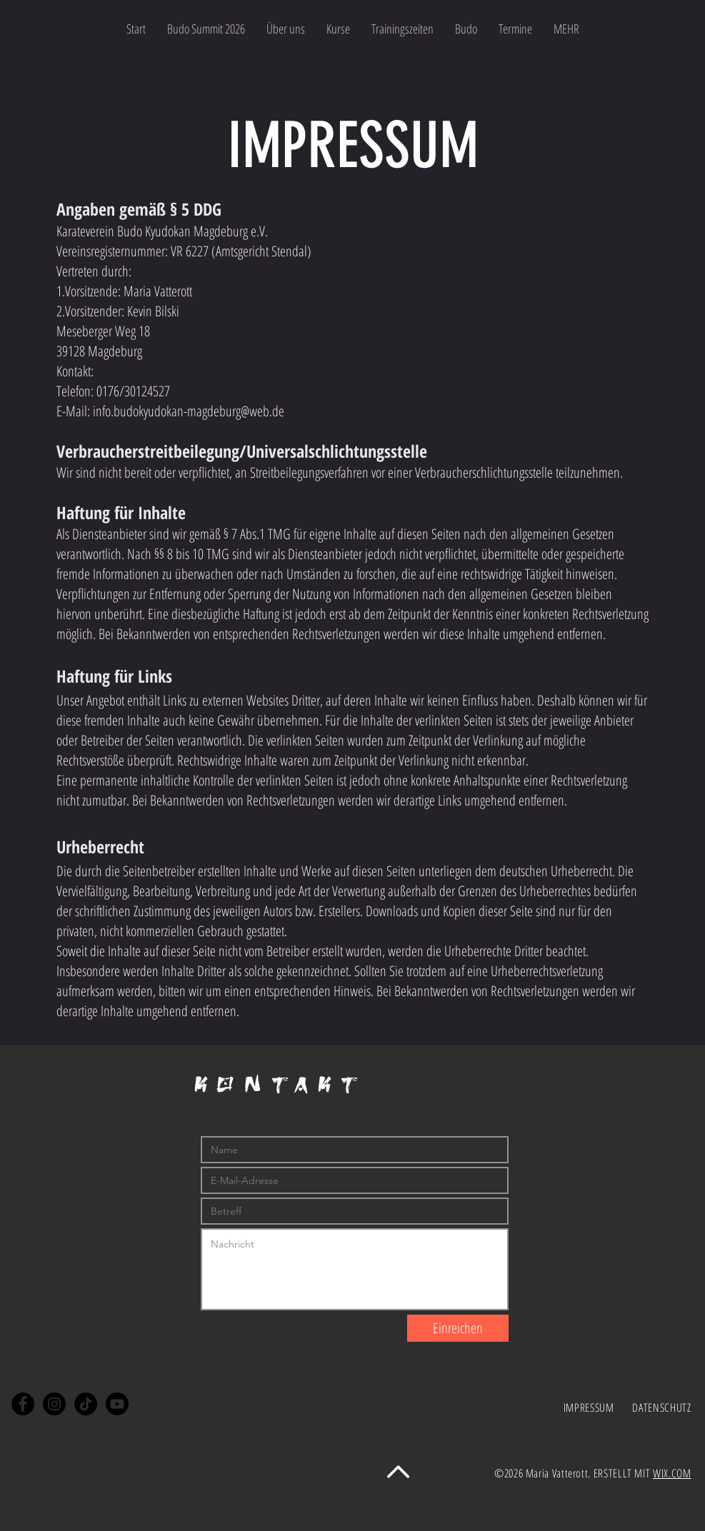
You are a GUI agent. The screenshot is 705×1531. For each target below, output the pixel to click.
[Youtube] (117, 1403)
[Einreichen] (458, 1328)
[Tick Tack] (85, 1403)
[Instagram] (54, 1403)
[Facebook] (22, 1403)
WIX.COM (672, 1473)
